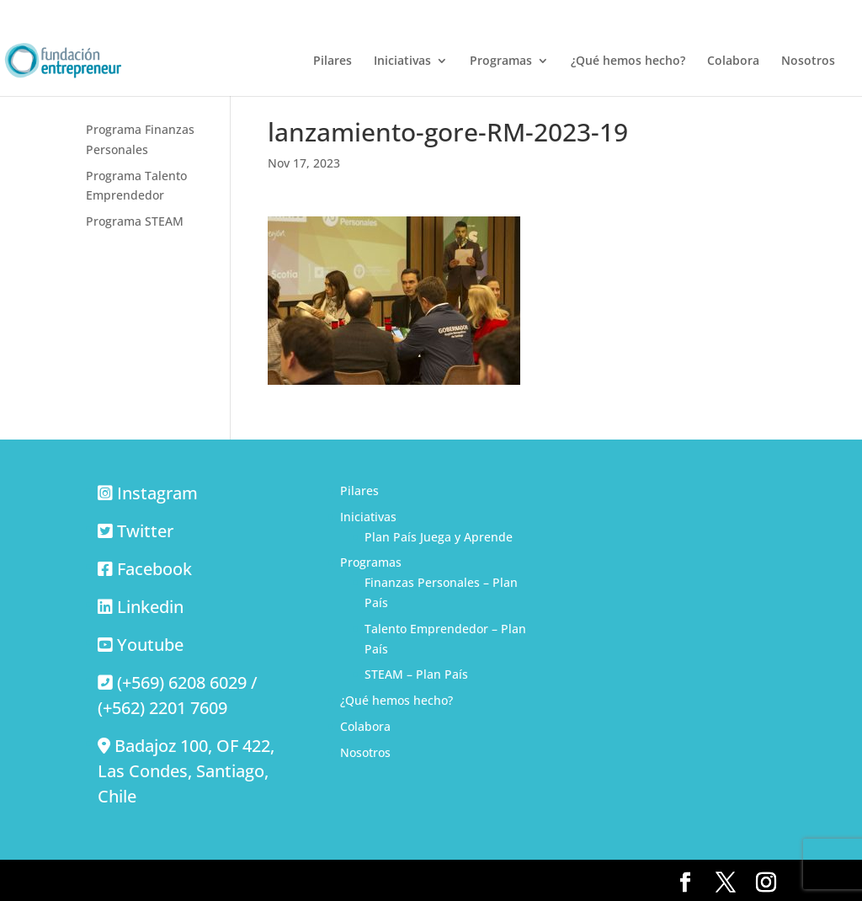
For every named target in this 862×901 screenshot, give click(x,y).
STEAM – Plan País (416, 674)
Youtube (150, 644)
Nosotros (808, 61)
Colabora (733, 61)
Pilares (332, 61)
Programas (501, 61)
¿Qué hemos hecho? (628, 61)
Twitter (145, 531)
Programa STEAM (135, 221)
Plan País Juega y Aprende (438, 537)
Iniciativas (402, 61)
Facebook (154, 568)
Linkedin (150, 606)
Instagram (157, 493)
